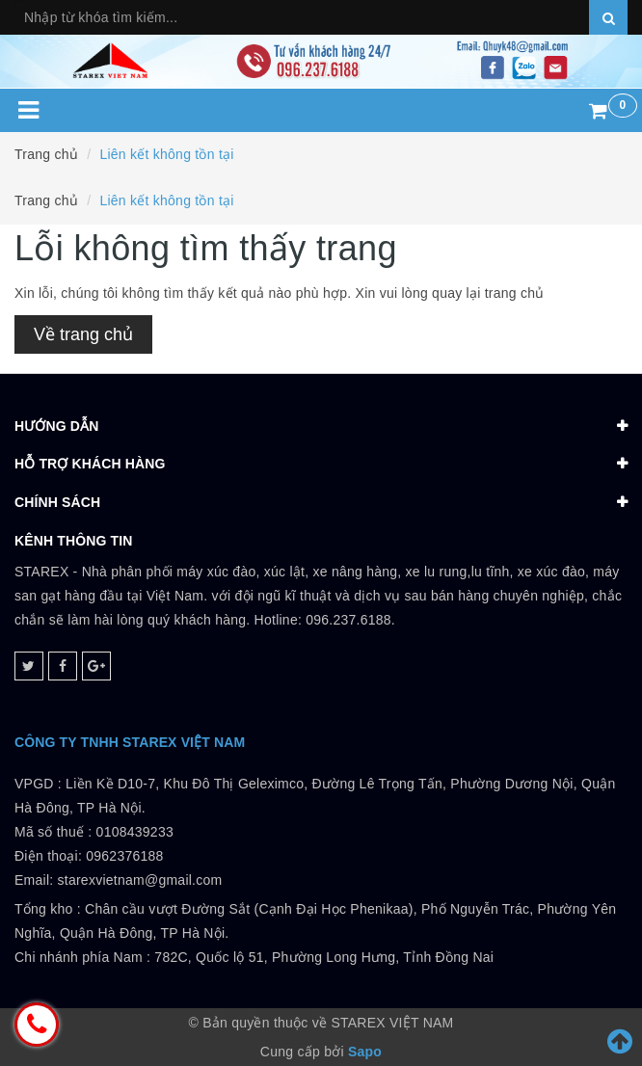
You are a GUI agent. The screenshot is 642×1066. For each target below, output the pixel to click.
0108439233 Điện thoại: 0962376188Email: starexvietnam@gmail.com (118, 856)
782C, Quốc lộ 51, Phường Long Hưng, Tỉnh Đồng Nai (324, 957)
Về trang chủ (83, 334)
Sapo (365, 1051)
